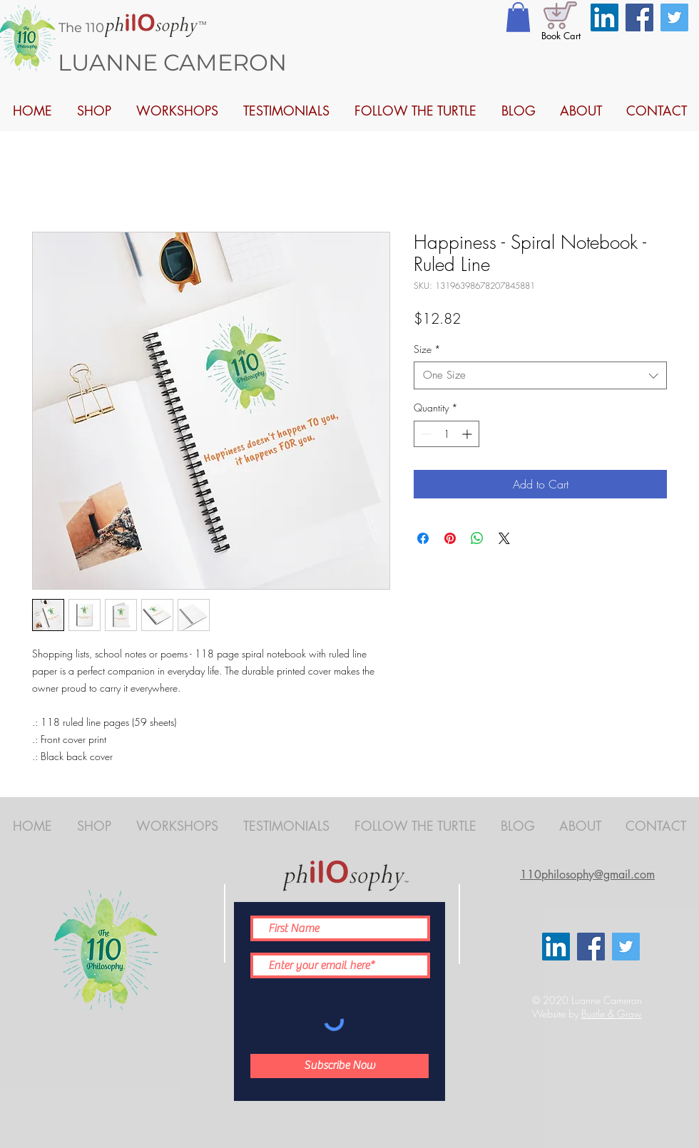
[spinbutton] (446, 433)
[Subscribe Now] (339, 1066)
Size (427, 349)
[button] (518, 17)
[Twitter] (674, 17)
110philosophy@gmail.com (587, 874)
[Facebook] (639, 17)
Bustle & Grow (611, 1013)
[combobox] (540, 375)
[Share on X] (504, 538)
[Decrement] (425, 433)
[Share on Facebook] (423, 538)
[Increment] (468, 433)
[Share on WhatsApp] (477, 538)
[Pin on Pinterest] (450, 538)
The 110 (81, 28)
